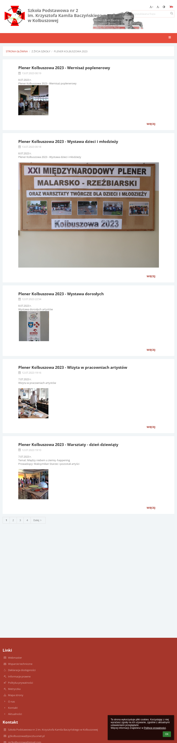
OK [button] (167, 734)
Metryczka (14, 689)
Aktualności (15, 714)
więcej (151, 124)
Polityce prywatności (155, 728)
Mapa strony (15, 695)
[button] (171, 6)
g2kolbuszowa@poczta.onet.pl (26, 736)
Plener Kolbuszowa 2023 (70, 51)
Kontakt (13, 708)
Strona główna (17, 51)
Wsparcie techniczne (20, 664)
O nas (11, 701)
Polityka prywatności (20, 682)
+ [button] (151, 7)
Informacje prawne (19, 676)
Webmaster (15, 657)
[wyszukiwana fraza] (153, 13)
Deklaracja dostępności (22, 670)
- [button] (158, 7)
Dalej (38, 520)
